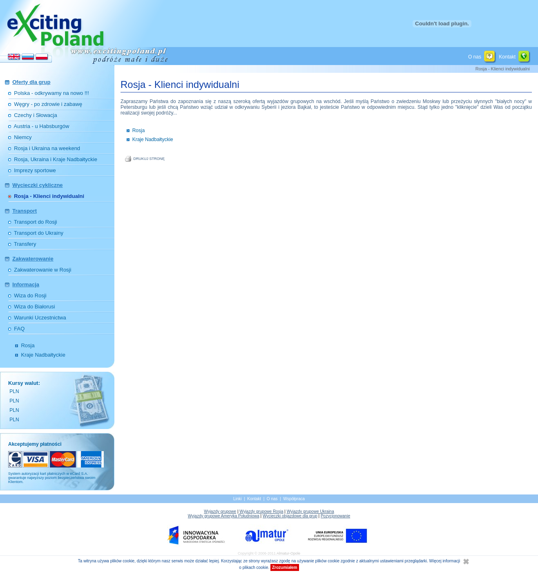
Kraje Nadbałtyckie (43, 355)
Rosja (27, 345)
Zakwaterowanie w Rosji (42, 270)
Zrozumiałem (284, 567)
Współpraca (294, 499)
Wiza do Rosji (30, 295)
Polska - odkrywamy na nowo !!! (51, 93)
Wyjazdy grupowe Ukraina (310, 511)
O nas (474, 56)
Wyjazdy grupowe (220, 511)
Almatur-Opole (288, 553)
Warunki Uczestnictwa (40, 318)
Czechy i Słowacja (35, 115)
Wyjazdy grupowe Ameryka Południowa (223, 516)
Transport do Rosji (35, 222)
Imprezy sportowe (35, 170)
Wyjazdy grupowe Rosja (261, 511)
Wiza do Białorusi (34, 306)
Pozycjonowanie (335, 516)
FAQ (19, 329)
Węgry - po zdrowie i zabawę (48, 104)
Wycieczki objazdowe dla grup (290, 516)
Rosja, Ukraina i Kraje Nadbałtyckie (55, 159)
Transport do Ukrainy (38, 233)
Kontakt (507, 56)
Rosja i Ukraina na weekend (47, 148)
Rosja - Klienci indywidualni (49, 196)
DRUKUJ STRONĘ (149, 159)
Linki (237, 499)
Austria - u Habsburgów (41, 126)
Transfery (25, 244)
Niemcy (22, 137)
